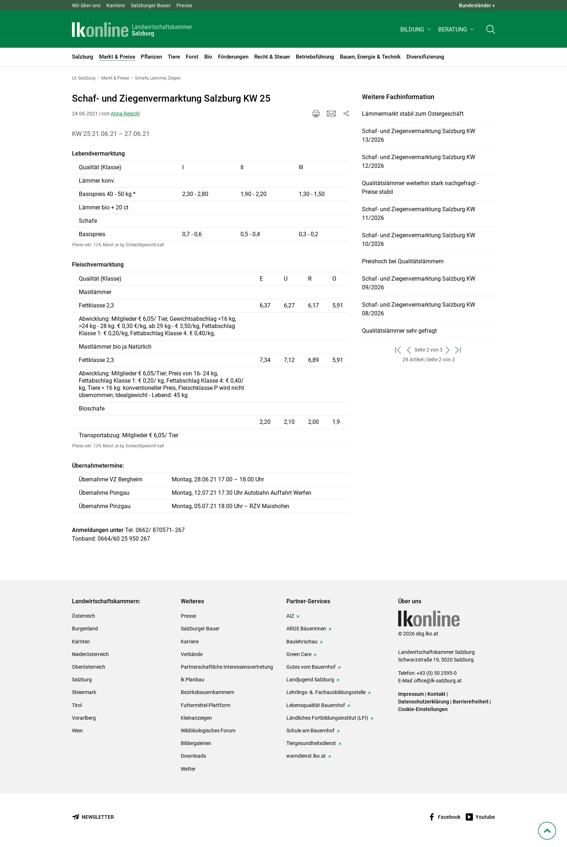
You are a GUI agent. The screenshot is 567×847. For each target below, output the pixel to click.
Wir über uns (86, 5)
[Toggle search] (490, 31)
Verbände (191, 654)
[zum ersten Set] (398, 349)
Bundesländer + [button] (477, 5)
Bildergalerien (196, 743)
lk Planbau (192, 679)
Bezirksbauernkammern (207, 692)
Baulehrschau (301, 641)
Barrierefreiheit (471, 702)
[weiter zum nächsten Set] (447, 349)
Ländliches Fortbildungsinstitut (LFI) (327, 718)
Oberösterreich (88, 667)
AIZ (290, 616)
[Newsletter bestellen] (93, 817)
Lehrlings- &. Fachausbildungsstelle (326, 692)
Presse (184, 5)
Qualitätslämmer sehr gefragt (399, 330)
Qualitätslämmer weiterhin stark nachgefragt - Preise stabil (420, 187)
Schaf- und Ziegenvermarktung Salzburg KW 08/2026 (418, 309)
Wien (77, 730)
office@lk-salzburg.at (438, 681)
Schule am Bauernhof (310, 730)
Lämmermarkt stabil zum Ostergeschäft (413, 113)
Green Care (298, 654)
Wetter (188, 769)
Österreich (83, 616)
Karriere (115, 5)
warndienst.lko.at (306, 756)
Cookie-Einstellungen (423, 709)
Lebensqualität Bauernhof (315, 705)
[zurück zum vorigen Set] (409, 349)
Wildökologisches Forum (208, 730)
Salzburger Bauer (151, 5)
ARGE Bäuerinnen (306, 628)
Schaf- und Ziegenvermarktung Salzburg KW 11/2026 (418, 213)
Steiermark (84, 692)
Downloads (193, 756)
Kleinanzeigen (196, 718)
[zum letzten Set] (458, 349)
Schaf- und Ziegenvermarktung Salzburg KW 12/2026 (418, 161)
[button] (416, 31)
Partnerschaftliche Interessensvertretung (227, 667)
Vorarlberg (84, 718)
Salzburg (82, 679)
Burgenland (85, 628)
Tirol (77, 705)
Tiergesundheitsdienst (311, 743)
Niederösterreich (90, 654)
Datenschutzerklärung (424, 702)
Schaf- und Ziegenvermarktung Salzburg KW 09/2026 (418, 283)
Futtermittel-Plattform (205, 705)
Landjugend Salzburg (310, 679)
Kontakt (436, 694)
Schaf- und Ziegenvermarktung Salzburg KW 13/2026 (418, 135)
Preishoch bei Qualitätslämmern (403, 261)
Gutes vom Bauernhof (311, 667)
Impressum (411, 694)
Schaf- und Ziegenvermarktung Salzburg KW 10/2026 (418, 239)
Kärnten (81, 641)
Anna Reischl (125, 113)
